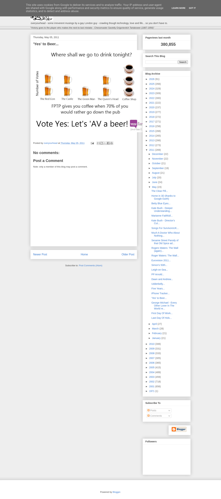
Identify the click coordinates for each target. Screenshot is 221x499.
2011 (152, 149)
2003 (152, 377)
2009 (152, 348)
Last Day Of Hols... (161, 317)
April (154, 324)
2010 (152, 344)
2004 (152, 372)
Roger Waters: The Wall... (165, 255)
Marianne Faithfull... (162, 215)
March (155, 328)
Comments (154, 415)
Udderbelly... (158, 283)
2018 (152, 117)
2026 (152, 79)
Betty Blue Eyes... (161, 203)
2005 (152, 367)
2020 (152, 107)
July (154, 177)
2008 (152, 353)
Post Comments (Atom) (90, 265)
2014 (152, 135)
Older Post (128, 254)
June (155, 182)
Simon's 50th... (159, 265)
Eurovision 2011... (161, 260)
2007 (152, 358)
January (156, 338)
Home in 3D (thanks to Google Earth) (163, 197)
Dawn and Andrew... (162, 279)
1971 (152, 391)
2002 (152, 381)
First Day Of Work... (162, 313)
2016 (152, 126)
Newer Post (40, 254)
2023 (152, 93)
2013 (152, 140)
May (154, 187)
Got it (192, 8)
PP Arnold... (157, 274)
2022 (152, 98)
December (158, 154)
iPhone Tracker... (160, 293)
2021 (152, 102)
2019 (152, 112)
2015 (152, 131)
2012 (152, 145)
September (158, 168)
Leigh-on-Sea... (159, 269)
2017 (152, 121)
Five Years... (158, 288)
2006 (152, 362)
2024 (152, 88)
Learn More (178, 8)
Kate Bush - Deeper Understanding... (162, 209)
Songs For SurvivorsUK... (165, 228)
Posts (151, 410)
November (158, 158)
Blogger (116, 492)
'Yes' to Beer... (159, 298)
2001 (152, 386)
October (156, 163)
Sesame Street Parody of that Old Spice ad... (164, 242)
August (156, 172)
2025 (152, 84)
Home (84, 254)
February (157, 333)
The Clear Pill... (159, 191)
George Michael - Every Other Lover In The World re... (164, 305)
